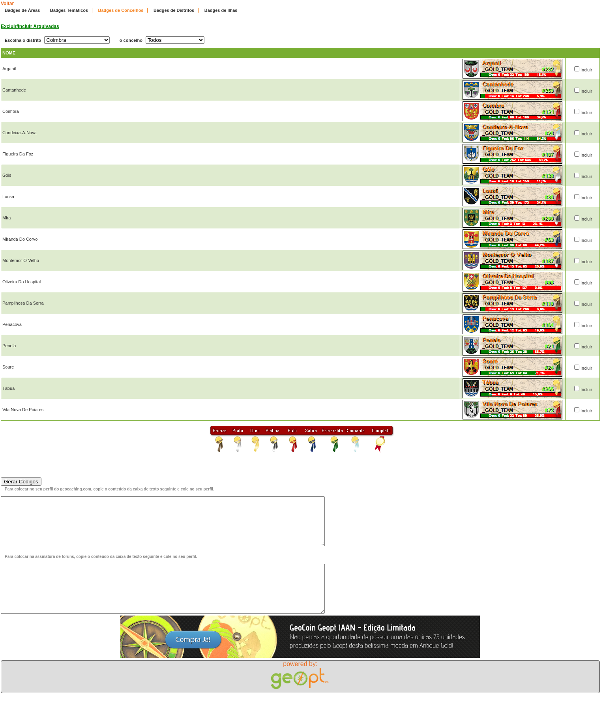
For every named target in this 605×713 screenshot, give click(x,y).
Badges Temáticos (69, 10)
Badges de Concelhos (121, 10)
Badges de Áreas (22, 10)
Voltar (7, 3)
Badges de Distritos (174, 10)
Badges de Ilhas (221, 10)
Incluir (586, 69)
